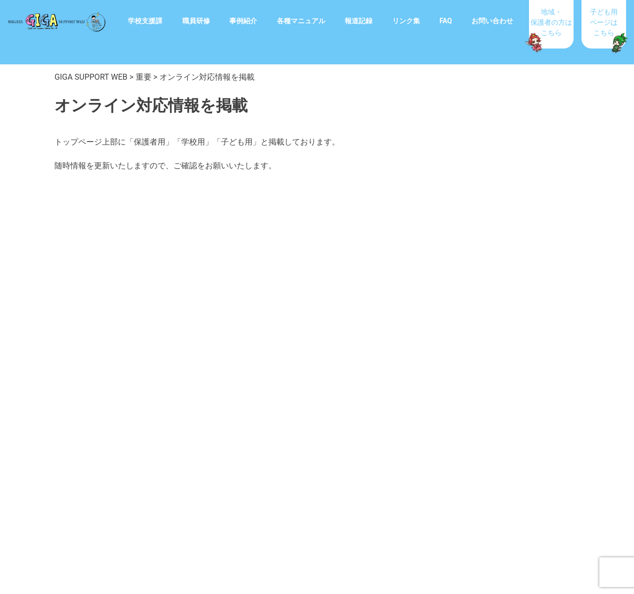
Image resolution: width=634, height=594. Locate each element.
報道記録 (358, 21)
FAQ (445, 21)
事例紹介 (243, 21)
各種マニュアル (301, 21)
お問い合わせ (492, 21)
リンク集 (406, 21)
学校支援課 (145, 21)
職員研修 (196, 21)
